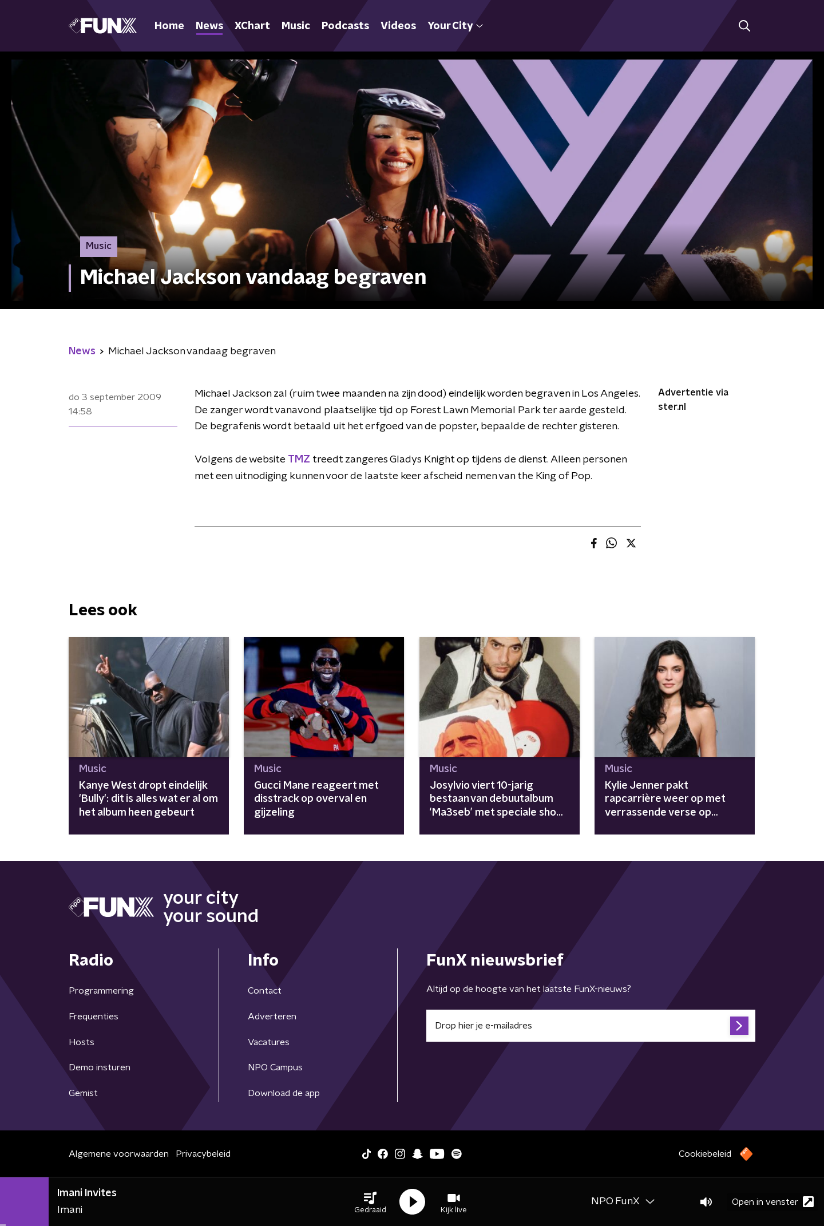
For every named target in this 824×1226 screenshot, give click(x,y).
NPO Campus (275, 1067)
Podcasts (345, 26)
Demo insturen (99, 1067)
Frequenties (93, 1016)
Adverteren (272, 1016)
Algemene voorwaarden (119, 1153)
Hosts (81, 1042)
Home (169, 26)
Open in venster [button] (773, 1201)
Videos (398, 26)
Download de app (284, 1093)
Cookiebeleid (705, 1153)
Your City (455, 26)
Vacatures (269, 1042)
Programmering (101, 990)
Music (296, 26)
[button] (370, 1202)
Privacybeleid (203, 1153)
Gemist (83, 1093)
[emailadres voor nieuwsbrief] (590, 1026)
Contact (265, 990)
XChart (252, 26)
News (209, 26)
